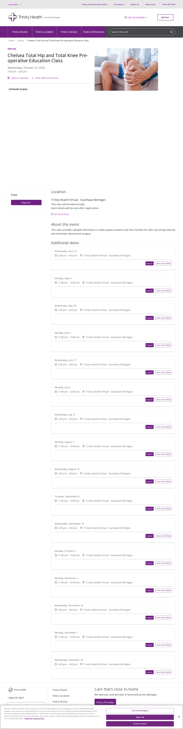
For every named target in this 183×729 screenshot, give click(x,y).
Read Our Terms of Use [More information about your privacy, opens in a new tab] (34, 720)
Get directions (60, 214)
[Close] (179, 718)
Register (26, 202)
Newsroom (150, 4)
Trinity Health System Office (94, 4)
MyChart (165, 17)
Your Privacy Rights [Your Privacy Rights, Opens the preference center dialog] (140, 712)
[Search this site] (142, 31)
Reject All (140, 719)
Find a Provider (105, 702)
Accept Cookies (140, 726)
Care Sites (13, 4)
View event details (163, 263)
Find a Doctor (20, 29)
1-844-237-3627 (168, 4)
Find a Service (69, 29)
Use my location (135, 17)
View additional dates (45, 77)
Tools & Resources (94, 29)
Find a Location (44, 29)
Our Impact (119, 4)
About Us (135, 4)
